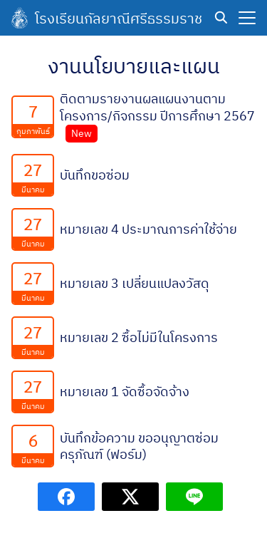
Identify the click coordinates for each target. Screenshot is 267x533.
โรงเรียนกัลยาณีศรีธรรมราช (118, 18)
